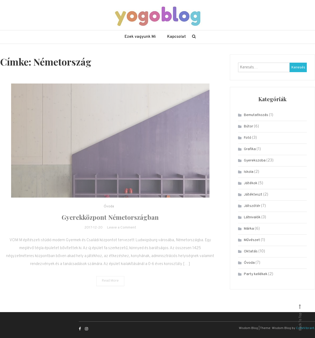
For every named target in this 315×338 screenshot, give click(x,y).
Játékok (250, 183)
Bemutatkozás (256, 115)
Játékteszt (253, 194)
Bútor (248, 126)
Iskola (248, 172)
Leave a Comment (121, 235)
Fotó (247, 138)
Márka (249, 228)
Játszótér (252, 206)
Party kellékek (255, 274)
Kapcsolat (176, 36)
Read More (110, 288)
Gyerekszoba (255, 160)
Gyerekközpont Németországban (110, 224)
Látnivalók (252, 217)
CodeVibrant (305, 328)
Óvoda (109, 214)
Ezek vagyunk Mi (140, 36)
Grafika (250, 149)
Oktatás (251, 251)
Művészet (252, 240)
